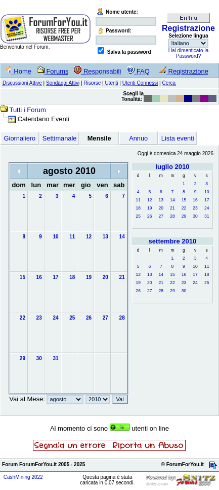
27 (161, 216)
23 (195, 208)
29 (184, 216)
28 (172, 216)
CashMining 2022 (23, 477)
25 (138, 216)
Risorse (92, 83)
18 (138, 208)
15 (184, 199)
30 (195, 216)
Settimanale (59, 138)
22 (184, 208)
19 (149, 208)
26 (149, 216)
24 (206, 208)
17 (206, 199)
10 (206, 191)
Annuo (138, 138)
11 (138, 199)
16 (195, 199)
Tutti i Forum (27, 110)
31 (206, 216)
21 (172, 208)
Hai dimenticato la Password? (188, 53)
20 (161, 208)
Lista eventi (177, 138)
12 (149, 199)
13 (161, 199)
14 (172, 199)
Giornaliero (20, 138)
